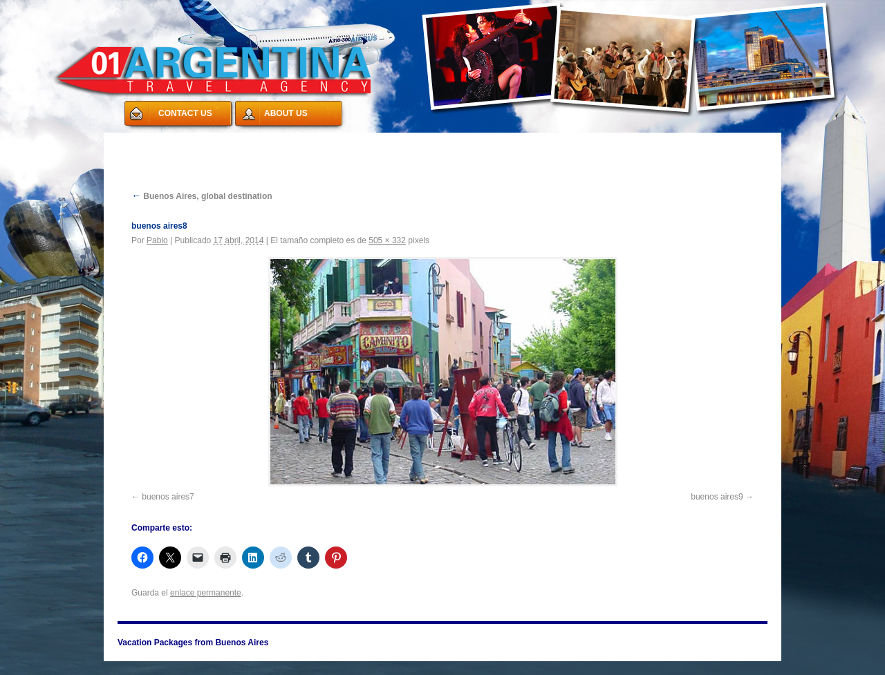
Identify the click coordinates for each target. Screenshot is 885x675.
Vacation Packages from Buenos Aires (207, 140)
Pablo (157, 240)
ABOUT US (286, 113)
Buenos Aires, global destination (201, 196)
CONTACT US (185, 113)
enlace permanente (205, 593)
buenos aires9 (717, 497)
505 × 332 (387, 240)
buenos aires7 (168, 497)
